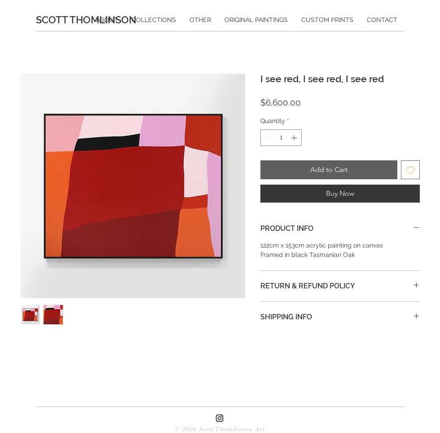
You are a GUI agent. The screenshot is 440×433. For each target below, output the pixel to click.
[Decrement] (267, 138)
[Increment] (294, 138)
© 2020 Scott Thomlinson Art (220, 429)
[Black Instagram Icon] (219, 418)
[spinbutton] (281, 138)
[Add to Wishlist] (410, 169)
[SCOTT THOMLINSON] (90, 20)
